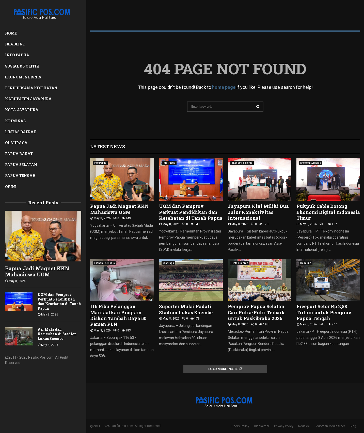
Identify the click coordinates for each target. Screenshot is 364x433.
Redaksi (304, 426)
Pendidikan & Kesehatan (31, 88)
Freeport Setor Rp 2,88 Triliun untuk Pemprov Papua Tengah (324, 312)
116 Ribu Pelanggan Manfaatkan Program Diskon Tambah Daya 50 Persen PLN (118, 315)
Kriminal (15, 121)
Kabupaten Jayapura (28, 98)
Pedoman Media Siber (329, 426)
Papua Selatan (21, 164)
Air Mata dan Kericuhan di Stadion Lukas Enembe (57, 334)
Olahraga (16, 142)
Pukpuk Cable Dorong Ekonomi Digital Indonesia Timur (328, 212)
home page (223, 87)
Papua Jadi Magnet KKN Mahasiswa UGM (37, 271)
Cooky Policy (240, 426)
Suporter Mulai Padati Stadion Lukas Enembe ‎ (186, 309)
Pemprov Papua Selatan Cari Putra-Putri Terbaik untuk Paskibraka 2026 (256, 312)
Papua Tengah (20, 175)
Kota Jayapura (21, 109)
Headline (15, 44)
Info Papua (17, 55)
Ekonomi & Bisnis (23, 77)
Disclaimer (261, 426)
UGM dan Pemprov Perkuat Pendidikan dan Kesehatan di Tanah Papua (59, 301)
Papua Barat (19, 153)
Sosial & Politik (22, 66)
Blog (353, 426)
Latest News (107, 146)
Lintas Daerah (21, 131)
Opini (11, 186)
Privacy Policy (283, 426)
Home (11, 33)
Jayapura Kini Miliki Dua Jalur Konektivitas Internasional (258, 212)
